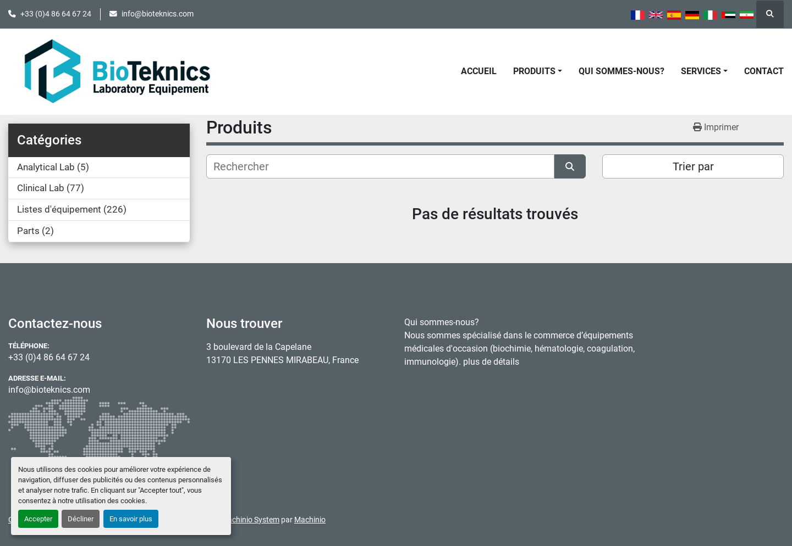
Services (701, 71)
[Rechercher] (380, 166)
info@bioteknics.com (158, 13)
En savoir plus (130, 519)
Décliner (81, 519)
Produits (534, 71)
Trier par (693, 166)
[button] (537, 71)
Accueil (479, 71)
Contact (764, 71)
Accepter (38, 519)
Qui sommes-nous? (621, 71)
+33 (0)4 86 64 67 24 (55, 13)
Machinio (310, 519)
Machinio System (250, 519)
